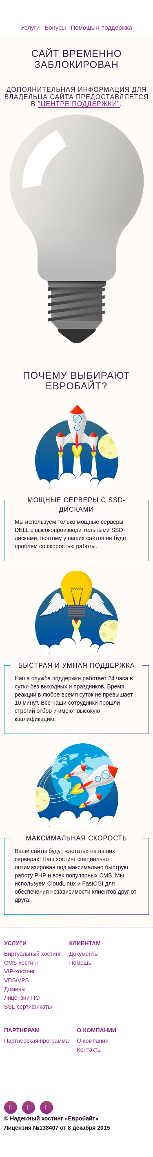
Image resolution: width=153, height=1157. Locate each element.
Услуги (30, 27)
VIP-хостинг (19, 971)
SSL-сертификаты (28, 1006)
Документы (84, 954)
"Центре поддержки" (79, 103)
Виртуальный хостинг (32, 954)
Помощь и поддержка (101, 27)
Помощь (80, 962)
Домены (15, 989)
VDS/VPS (16, 980)
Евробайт (37, 9)
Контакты (89, 1049)
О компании (93, 1041)
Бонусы (55, 27)
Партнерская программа (36, 1041)
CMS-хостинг (21, 962)
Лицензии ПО (22, 997)
